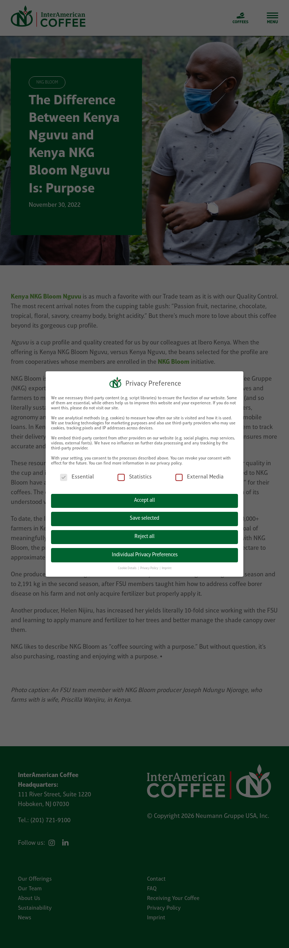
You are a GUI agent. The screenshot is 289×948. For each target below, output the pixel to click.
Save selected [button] (144, 517)
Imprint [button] (166, 567)
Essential (77, 476)
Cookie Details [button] (127, 567)
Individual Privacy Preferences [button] (145, 554)
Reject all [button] (144, 536)
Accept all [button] (144, 499)
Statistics (135, 476)
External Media (199, 476)
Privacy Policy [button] (149, 567)
